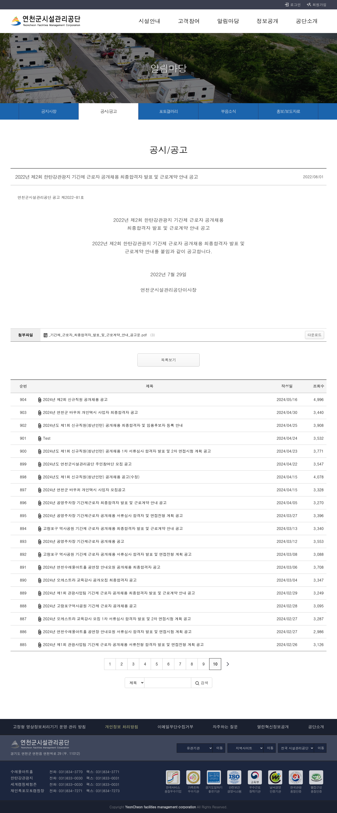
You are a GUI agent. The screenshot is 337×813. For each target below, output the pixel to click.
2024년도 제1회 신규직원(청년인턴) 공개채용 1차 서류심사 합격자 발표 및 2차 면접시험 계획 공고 (127, 451)
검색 (201, 683)
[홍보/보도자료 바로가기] (288, 111)
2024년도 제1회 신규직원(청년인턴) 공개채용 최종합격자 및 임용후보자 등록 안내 (113, 425)
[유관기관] (195, 748)
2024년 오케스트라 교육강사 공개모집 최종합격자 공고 (90, 580)
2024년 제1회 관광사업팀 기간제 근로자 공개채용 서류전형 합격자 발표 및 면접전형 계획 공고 (123, 644)
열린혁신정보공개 (273, 727)
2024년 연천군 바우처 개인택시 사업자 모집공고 (84, 489)
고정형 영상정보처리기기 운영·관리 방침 (49, 727)
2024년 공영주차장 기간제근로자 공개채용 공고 (83, 541)
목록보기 (168, 360)
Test (47, 438)
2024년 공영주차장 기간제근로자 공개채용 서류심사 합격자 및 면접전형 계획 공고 (113, 515)
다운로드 (315, 334)
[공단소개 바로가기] (306, 21)
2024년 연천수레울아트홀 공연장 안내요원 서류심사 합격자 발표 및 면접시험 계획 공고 (117, 631)
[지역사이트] (245, 748)
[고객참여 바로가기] (189, 21)
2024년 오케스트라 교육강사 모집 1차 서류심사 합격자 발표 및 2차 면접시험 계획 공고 (117, 618)
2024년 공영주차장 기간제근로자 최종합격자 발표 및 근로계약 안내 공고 (105, 502)
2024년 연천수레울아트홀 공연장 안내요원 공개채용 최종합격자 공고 (101, 567)
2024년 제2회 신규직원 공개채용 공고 (75, 399)
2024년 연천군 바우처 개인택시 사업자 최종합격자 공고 (90, 412)
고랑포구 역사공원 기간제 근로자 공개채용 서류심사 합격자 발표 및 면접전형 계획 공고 (117, 554)
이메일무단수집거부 (175, 727)
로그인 (292, 4)
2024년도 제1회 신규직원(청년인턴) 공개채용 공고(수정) (91, 477)
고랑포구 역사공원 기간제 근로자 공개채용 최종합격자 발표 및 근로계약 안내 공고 (113, 528)
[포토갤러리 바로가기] (168, 111)
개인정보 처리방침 (121, 727)
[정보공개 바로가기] (267, 21)
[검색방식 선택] (134, 682)
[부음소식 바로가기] (228, 111)
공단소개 (316, 727)
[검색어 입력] (167, 682)
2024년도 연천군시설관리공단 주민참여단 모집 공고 (87, 464)
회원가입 (316, 4)
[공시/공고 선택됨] (109, 111)
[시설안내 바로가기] (149, 21)
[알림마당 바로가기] (228, 21)
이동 (219, 747)
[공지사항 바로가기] (49, 111)
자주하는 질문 (225, 727)
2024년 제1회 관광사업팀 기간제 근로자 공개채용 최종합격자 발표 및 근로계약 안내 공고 (119, 593)
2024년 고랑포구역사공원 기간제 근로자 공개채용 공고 (90, 606)
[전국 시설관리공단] (296, 748)
